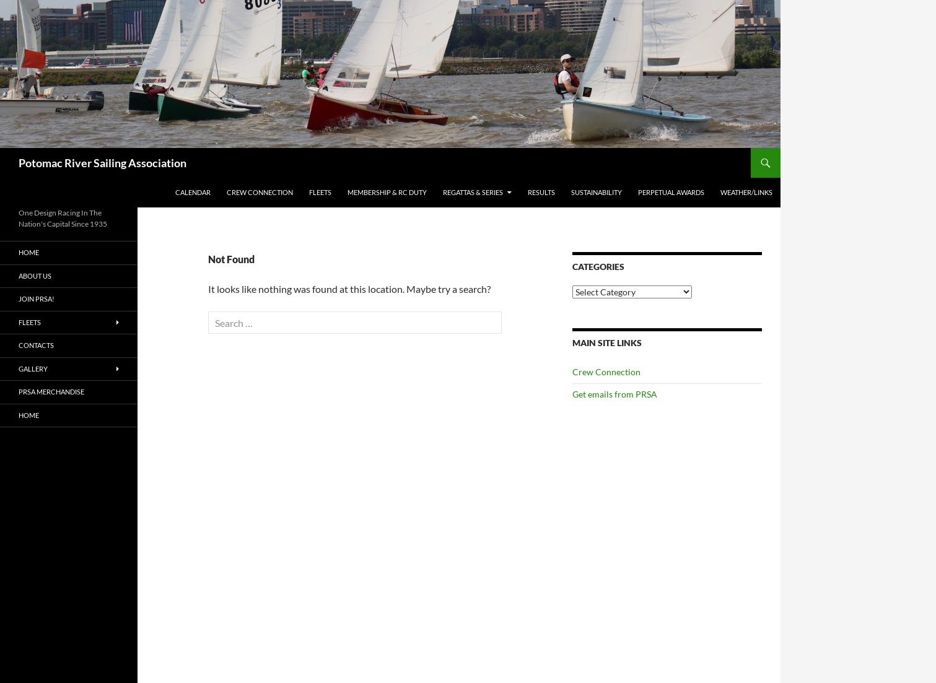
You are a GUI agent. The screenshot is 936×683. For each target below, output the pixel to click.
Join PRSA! (37, 299)
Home (29, 252)
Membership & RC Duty (387, 192)
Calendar (193, 192)
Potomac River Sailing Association (102, 163)
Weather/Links (746, 192)
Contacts (36, 345)
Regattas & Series (473, 192)
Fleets (320, 192)
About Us (35, 276)
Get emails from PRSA (614, 394)
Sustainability (596, 192)
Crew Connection (260, 192)
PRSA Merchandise (51, 392)
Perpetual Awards (671, 192)
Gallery (33, 369)
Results (541, 192)
